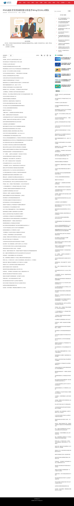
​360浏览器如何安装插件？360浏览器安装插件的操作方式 (13, 151)
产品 (58, 2)
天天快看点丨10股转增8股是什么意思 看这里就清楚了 (12, 234)
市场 (45, 2)
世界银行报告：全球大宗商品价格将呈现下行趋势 (12, 278)
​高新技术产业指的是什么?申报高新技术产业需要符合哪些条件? (14, 204)
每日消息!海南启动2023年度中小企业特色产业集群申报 (13, 280)
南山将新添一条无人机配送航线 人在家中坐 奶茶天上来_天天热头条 (15, 243)
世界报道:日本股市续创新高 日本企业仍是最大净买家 (12, 87)
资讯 (24, 2)
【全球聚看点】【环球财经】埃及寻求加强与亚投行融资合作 (14, 91)
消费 (41, 2)
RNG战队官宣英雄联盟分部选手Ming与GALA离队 (12, 66)
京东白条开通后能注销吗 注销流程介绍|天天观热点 (12, 156)
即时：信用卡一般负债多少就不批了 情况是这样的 (12, 160)
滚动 (50, 2)
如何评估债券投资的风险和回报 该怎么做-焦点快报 (12, 121)
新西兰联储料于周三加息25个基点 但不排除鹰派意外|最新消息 (14, 126)
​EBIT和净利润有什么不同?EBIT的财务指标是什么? (12, 202)
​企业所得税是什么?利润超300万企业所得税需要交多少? (13, 216)
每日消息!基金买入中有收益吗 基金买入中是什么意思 (12, 61)
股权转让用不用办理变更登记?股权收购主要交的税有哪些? (13, 167)
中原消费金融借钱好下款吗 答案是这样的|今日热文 (12, 135)
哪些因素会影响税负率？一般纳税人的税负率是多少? (12, 220)
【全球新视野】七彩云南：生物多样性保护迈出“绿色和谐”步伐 (14, 165)
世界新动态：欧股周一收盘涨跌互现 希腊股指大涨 (12, 193)
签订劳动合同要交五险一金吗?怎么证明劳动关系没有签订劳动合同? (15, 181)
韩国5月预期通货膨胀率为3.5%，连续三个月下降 (12, 84)
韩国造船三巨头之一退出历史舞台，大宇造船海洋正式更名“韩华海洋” (15, 89)
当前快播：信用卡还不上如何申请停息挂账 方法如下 (12, 59)
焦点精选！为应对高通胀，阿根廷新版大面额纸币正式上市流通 (14, 287)
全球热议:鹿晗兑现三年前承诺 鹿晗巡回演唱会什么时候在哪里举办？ (15, 218)
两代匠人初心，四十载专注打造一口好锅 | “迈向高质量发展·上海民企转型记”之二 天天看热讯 (62, 442)
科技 (69, 2)
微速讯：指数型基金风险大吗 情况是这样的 (10, 114)
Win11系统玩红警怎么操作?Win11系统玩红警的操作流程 (13, 142)
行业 (28, 2)
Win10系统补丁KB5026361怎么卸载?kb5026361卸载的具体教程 (14, 144)
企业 (37, 2)
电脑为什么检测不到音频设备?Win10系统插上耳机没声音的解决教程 (15, 149)
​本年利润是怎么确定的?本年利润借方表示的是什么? (12, 200)
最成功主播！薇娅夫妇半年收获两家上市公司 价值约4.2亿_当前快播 (15, 262)
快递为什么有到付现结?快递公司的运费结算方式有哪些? (13, 213)
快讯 (20, 2)
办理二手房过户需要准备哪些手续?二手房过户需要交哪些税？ (14, 209)
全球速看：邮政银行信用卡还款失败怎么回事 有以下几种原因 (14, 119)
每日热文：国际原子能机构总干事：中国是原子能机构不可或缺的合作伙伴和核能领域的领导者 (20, 250)
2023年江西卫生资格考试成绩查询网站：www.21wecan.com (14, 133)
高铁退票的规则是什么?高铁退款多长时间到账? (11, 223)
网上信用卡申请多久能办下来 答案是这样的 (10, 239)
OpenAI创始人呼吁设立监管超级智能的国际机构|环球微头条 (13, 105)
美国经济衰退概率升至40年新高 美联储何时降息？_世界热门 (14, 195)
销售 (54, 2)
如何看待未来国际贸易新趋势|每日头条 (10, 285)
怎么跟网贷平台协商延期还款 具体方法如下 (10, 190)
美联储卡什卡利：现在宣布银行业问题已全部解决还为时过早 (14, 264)
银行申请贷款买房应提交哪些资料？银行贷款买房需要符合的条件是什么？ (16, 225)
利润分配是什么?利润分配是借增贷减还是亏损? (11, 197)
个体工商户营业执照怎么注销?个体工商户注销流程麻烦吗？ (13, 227)
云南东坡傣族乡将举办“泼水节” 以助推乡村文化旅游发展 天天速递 (15, 117)
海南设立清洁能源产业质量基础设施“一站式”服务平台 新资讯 (14, 276)
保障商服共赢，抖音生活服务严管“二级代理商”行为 (12, 158)
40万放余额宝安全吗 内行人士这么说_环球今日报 (12, 163)
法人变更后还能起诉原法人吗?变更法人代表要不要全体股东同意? (14, 172)
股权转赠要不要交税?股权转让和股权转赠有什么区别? (12, 174)
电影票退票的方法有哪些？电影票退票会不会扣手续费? (13, 211)
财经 (33, 2)
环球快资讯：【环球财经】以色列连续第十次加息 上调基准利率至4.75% (16, 271)
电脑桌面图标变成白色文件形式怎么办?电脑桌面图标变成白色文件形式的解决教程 (17, 140)
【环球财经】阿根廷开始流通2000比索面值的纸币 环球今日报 (14, 188)
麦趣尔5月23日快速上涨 (7, 110)
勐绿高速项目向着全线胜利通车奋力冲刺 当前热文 (12, 128)
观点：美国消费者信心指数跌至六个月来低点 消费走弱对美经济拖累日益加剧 (17, 257)
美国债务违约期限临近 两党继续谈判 (9, 98)
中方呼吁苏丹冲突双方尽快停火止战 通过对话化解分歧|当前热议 (14, 246)
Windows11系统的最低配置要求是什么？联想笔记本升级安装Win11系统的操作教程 (18, 137)
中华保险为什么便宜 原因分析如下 (9, 64)
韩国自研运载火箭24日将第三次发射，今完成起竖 (12, 248)
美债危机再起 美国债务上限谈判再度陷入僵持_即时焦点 (13, 130)
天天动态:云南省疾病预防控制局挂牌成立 (10, 107)
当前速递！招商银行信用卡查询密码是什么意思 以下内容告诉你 (14, 236)
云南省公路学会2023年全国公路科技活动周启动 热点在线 (13, 77)
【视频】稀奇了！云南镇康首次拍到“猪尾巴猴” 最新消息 (13, 112)
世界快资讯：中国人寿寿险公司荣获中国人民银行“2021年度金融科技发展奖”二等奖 (18, 94)
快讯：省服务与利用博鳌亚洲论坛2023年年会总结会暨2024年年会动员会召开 (17, 253)
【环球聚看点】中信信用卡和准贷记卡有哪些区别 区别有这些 (14, 232)
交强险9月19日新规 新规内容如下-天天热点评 (11, 80)
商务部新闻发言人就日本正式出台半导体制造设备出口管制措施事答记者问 (16, 68)
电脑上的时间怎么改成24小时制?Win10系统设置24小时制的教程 (14, 147)
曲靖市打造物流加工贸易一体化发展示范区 (10, 266)
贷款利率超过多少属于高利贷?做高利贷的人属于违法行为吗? (66, 86)
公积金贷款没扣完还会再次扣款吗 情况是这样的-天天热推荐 (13, 241)
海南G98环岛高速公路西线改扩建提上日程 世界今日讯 (12, 269)
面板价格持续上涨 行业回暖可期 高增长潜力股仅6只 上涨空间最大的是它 (16, 82)
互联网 (62, 2)
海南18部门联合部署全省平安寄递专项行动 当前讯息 (12, 273)
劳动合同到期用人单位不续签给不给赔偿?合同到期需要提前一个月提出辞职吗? (17, 179)
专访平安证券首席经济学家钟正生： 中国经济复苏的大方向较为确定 (15, 73)
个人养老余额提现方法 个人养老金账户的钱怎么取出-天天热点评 (14, 186)
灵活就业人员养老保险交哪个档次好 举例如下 (11, 75)
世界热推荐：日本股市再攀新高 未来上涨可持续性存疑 (13, 255)
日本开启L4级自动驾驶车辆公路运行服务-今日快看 (12, 103)
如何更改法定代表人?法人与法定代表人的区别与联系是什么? (14, 170)
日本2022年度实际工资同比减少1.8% (9, 96)
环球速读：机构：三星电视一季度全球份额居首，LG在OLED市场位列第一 (16, 183)
